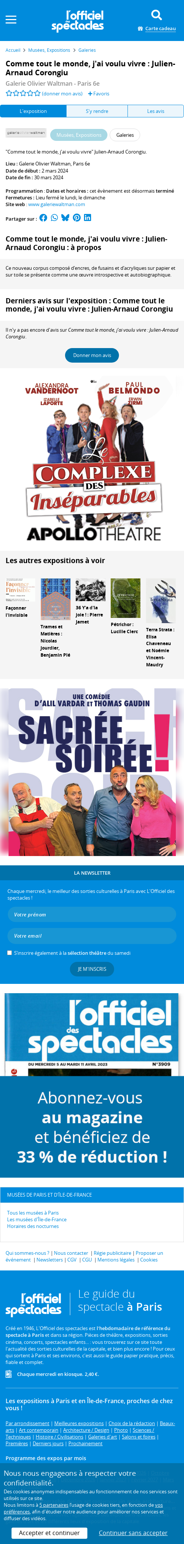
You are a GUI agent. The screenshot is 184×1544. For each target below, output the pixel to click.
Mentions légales (116, 1259)
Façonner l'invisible (17, 611)
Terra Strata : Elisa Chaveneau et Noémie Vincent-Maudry (160, 647)
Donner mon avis (92, 355)
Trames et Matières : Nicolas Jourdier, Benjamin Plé (55, 640)
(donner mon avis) (62, 93)
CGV (72, 1259)
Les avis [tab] (155, 111)
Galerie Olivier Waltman (45, 163)
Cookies (149, 1259)
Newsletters (49, 1259)
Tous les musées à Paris (33, 1212)
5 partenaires (53, 1505)
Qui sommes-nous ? (27, 1253)
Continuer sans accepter (133, 1533)
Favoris (98, 93)
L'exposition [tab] (33, 111)
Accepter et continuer (49, 1533)
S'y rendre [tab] (97, 111)
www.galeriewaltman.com (56, 204)
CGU (87, 1259)
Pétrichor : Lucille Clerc (124, 628)
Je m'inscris (92, 969)
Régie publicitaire (112, 1253)
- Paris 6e (53, 83)
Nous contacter (71, 1253)
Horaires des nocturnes (33, 1226)
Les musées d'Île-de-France (37, 1219)
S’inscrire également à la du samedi (72, 953)
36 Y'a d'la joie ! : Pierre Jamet (89, 614)
